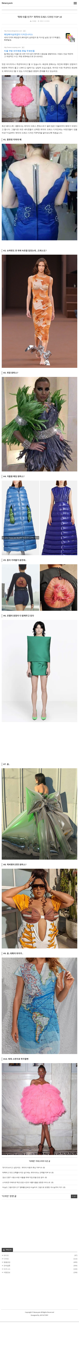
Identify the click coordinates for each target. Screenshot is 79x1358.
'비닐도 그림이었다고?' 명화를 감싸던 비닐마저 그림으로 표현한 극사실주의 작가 (32, 1187)
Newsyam (7, 3)
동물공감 (6, 1262)
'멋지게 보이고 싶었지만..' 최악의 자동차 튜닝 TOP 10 (22, 1167)
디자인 (34, 21)
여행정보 (6, 1272)
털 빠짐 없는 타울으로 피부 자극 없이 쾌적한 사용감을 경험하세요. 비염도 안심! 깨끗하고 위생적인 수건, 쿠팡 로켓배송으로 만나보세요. (38, 55)
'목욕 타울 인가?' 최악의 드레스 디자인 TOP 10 (39, 17)
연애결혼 (6, 1266)
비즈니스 (6, 1269)
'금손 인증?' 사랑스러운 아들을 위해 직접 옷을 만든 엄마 (23, 1177)
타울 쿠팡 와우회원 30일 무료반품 (19, 51)
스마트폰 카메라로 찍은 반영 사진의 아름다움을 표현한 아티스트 (26, 1182)
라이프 (6, 1255)
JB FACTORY (44, 1315)
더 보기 (74, 1196)
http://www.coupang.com (12, 47)
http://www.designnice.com (13, 31)
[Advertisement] (39, 743)
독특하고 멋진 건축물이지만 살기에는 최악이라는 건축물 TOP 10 (26, 1172)
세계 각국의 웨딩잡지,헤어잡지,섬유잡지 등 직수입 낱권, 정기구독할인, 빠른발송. (32, 38)
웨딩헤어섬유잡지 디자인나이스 (18, 34)
